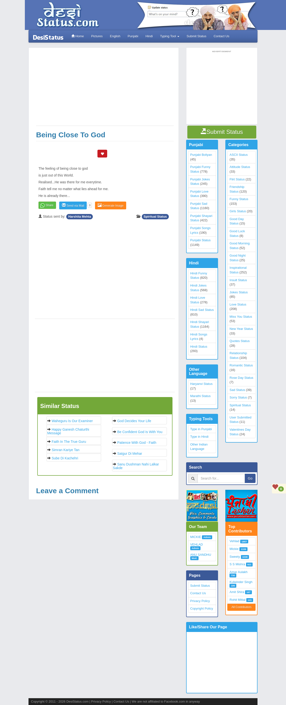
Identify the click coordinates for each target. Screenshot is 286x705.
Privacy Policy (200, 601)
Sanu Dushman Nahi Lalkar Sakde (136, 466)
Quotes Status (239, 341)
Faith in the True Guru (69, 442)
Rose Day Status (241, 378)
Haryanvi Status (201, 384)
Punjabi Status (200, 240)
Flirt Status (237, 179)
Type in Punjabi (201, 429)
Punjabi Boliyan (201, 155)
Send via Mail (73, 205)
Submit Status (196, 36)
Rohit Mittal (237, 600)
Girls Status (237, 211)
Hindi (149, 36)
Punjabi (133, 36)
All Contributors (241, 607)
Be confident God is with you (139, 432)
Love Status (237, 304)
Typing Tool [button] (169, 36)
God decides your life (134, 421)
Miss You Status (240, 316)
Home (77, 36)
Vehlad (234, 541)
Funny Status (238, 199)
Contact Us (221, 36)
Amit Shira (236, 592)
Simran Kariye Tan (65, 450)
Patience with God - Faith (136, 443)
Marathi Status (200, 396)
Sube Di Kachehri (65, 458)
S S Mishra (237, 564)
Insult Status (238, 280)
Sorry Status (238, 397)
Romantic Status (241, 365)
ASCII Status (238, 155)
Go (250, 478)
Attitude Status (239, 167)
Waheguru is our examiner (72, 421)
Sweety (234, 556)
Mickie (233, 549)
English (115, 36)
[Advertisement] (105, 89)
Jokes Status (238, 292)
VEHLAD (196, 544)
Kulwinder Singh (240, 582)
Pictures (97, 36)
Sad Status (237, 390)
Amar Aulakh (238, 572)
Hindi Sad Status (202, 310)
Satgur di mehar (129, 453)
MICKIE (195, 537)
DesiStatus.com (77, 701)
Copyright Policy (201, 608)
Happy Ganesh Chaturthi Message (68, 431)
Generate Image (111, 205)
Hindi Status (198, 346)
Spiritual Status (155, 216)
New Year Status (241, 329)
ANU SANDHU (200, 555)
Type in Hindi (199, 436)
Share (49, 205)
